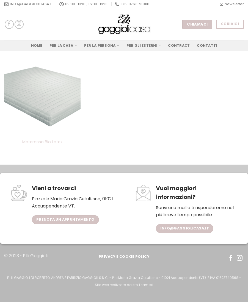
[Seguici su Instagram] (19, 24)
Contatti (207, 45)
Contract (179, 45)
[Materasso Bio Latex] (42, 97)
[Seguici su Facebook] (9, 24)
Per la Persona (101, 45)
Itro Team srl (143, 284)
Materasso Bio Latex (42, 142)
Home (36, 45)
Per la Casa (63, 45)
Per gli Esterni (143, 45)
